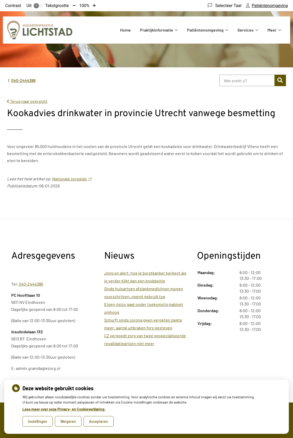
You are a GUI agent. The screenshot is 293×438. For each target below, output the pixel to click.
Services (245, 29)
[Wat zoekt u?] (246, 80)
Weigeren (68, 421)
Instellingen (37, 421)
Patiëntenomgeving (205, 29)
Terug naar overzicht (27, 101)
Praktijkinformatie (156, 29)
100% (84, 5)
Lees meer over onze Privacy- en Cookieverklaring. (64, 409)
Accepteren (98, 421)
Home (125, 29)
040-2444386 (31, 283)
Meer (272, 29)
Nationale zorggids (71, 178)
